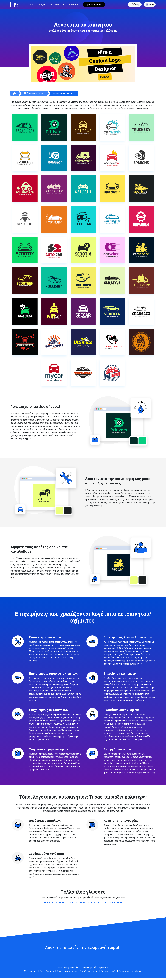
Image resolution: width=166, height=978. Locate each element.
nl (70, 902)
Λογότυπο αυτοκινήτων (64, 93)
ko (101, 902)
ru (59, 902)
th (98, 902)
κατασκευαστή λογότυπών (130, 766)
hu (105, 902)
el (148, 4)
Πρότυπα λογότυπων (34, 93)
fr (48, 902)
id (92, 902)
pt (77, 902)
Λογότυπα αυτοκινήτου (50, 831)
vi (94, 902)
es (55, 902)
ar (109, 902)
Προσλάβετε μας (94, 4)
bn (113, 902)
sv (121, 902)
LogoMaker (70, 967)
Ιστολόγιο (73, 4)
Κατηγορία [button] (55, 4)
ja (81, 902)
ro (117, 902)
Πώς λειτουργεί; (37, 4)
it (66, 902)
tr (63, 902)
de (52, 902)
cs (88, 902)
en (45, 902)
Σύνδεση (135, 4)
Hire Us (105, 77)
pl (84, 902)
